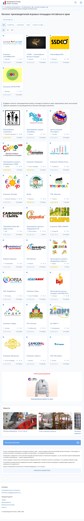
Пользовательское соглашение (11, 492)
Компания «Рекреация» (35, 162)
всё (4, 25)
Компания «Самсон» (34, 356)
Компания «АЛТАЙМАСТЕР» (9, 56)
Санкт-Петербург (32, 166)
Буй (5, 231)
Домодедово (55, 328)
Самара (6, 166)
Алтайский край (26, 7)
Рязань (53, 360)
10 (20, 199)
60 (67, 296)
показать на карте (38, 25)
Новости (4, 509)
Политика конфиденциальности (11, 495)
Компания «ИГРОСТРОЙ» (11, 87)
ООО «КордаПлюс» (9, 291)
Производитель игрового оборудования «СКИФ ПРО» (12, 163)
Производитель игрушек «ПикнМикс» (35, 131)
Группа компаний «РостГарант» (56, 131)
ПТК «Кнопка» (31, 323)
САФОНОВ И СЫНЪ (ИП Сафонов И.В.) (11, 228)
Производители (6, 504)
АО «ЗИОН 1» (54, 323)
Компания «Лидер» (9, 323)
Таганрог (53, 134)
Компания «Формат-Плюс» (59, 162)
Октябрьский (31, 328)
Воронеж (30, 199)
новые (28, 25)
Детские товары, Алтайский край (48, 7)
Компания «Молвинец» (11, 356)
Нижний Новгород (9, 134)
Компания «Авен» (33, 291)
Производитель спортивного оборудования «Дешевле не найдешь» (11, 131)
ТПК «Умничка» (55, 194)
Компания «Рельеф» (10, 194)
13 (20, 166)
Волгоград (7, 296)
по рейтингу (10, 25)
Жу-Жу (29, 194)
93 (20, 134)
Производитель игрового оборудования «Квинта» (59, 260)
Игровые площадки (39, 7)
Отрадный (54, 231)
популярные (20, 25)
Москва (30, 134)
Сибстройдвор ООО (56, 54)
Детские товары (33, 7)
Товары (4, 502)
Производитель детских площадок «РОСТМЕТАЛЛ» (59, 292)
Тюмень (53, 199)
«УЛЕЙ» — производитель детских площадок (35, 56)
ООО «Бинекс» (31, 259)
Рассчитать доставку (42, 445)
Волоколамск (32, 231)
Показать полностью (42, 472)
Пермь (53, 263)
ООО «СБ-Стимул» (56, 356)
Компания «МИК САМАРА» (59, 226)
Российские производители (12, 7)
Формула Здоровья (9, 259)
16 (43, 231)
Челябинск (54, 166)
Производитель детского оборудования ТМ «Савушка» (35, 228)
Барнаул (6, 59)
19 (43, 328)
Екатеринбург (8, 263)
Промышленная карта (8, 507)
